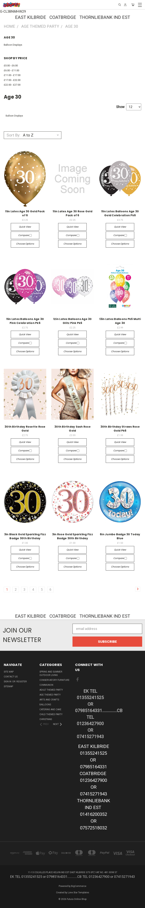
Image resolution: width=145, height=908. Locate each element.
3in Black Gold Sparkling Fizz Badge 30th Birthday (25, 536)
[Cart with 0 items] (133, 5)
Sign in (8, 681)
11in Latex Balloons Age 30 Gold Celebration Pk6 (120, 213)
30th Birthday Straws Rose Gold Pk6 (120, 429)
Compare (25, 235)
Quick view (25, 226)
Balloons (45, 704)
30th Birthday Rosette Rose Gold (25, 429)
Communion (46, 685)
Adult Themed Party (51, 690)
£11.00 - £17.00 (12, 75)
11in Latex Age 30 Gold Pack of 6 (25, 213)
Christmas (45, 719)
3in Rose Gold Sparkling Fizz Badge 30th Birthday (72, 536)
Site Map (9, 671)
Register (21, 681)
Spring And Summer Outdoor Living (50, 673)
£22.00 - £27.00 (12, 84)
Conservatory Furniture (54, 680)
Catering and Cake (50, 709)
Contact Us (11, 676)
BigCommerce (78, 886)
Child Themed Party (50, 714)
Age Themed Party (50, 694)
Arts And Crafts (49, 699)
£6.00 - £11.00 (11, 70)
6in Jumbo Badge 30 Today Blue (120, 536)
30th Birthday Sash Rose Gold (72, 429)
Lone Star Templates (78, 892)
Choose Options (25, 243)
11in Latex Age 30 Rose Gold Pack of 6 (72, 213)
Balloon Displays (13, 44)
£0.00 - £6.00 (11, 65)
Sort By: (13, 135)
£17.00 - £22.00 (12, 80)
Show (120, 107)
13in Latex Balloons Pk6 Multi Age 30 (120, 321)
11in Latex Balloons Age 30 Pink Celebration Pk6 (25, 321)
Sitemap (8, 686)
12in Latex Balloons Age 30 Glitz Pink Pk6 (72, 321)
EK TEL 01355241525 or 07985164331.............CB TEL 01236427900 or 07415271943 (90, 714)
